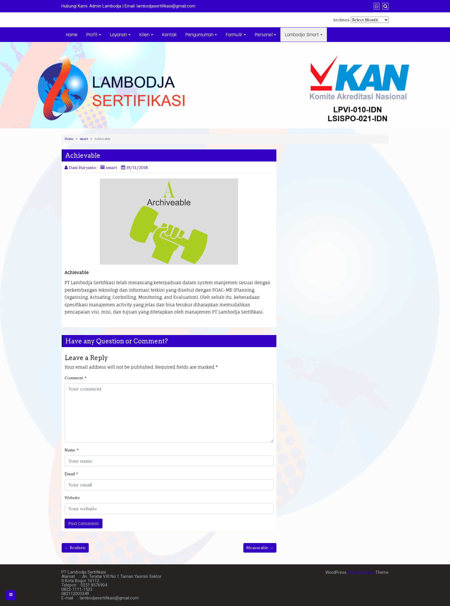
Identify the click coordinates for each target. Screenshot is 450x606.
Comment (75, 377)
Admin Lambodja (105, 6)
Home (71, 34)
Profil (91, 34)
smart (84, 139)
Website (72, 497)
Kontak (169, 34)
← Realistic (75, 547)
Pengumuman (199, 34)
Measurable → (260, 547)
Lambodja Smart (302, 34)
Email (71, 473)
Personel (264, 34)
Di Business (361, 572)
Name (72, 450)
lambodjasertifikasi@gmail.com (166, 6)
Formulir (234, 34)
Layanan (118, 34)
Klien (144, 34)
